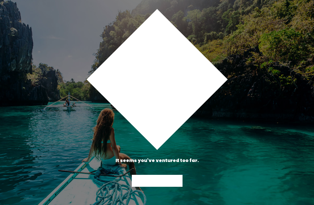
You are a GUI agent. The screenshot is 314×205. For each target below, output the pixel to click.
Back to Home (157, 180)
